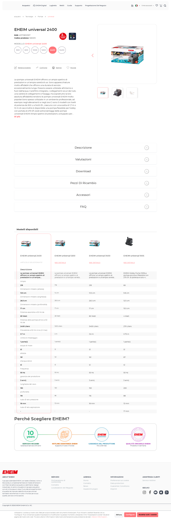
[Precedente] (92, 54)
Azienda (87, 477)
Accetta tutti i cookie (148, 515)
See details (60, 263)
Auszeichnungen (90, 489)
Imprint (113, 489)
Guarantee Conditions (119, 486)
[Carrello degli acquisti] (161, 5)
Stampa (59, 67)
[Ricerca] (165, 5)
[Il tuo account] (148, 5)
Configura (130, 515)
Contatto (55, 485)
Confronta (43, 67)
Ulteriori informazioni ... (99, 517)
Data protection (117, 483)
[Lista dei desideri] (157, 5)
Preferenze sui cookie (119, 480)
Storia (85, 480)
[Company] (132, 6)
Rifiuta (119, 515)
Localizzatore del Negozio (62, 488)
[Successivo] (161, 54)
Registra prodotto (24, 67)
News (85, 486)
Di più (17, 117)
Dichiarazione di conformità (58, 481)
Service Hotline (149, 480)
